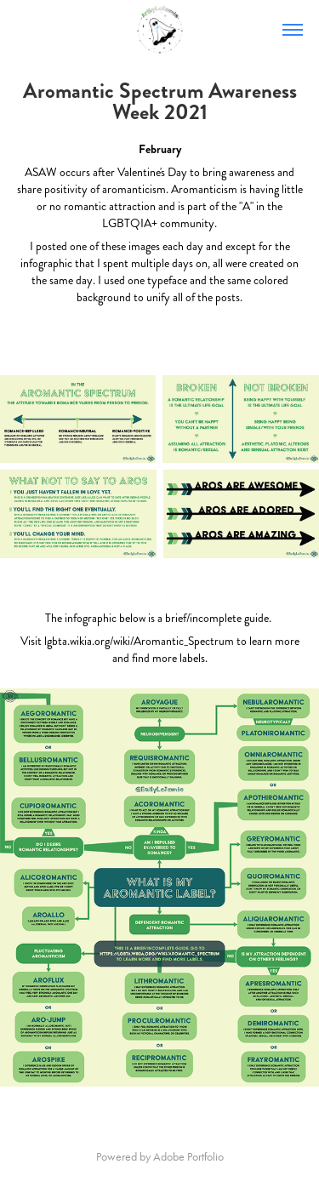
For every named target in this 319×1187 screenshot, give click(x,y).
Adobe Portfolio (188, 1157)
